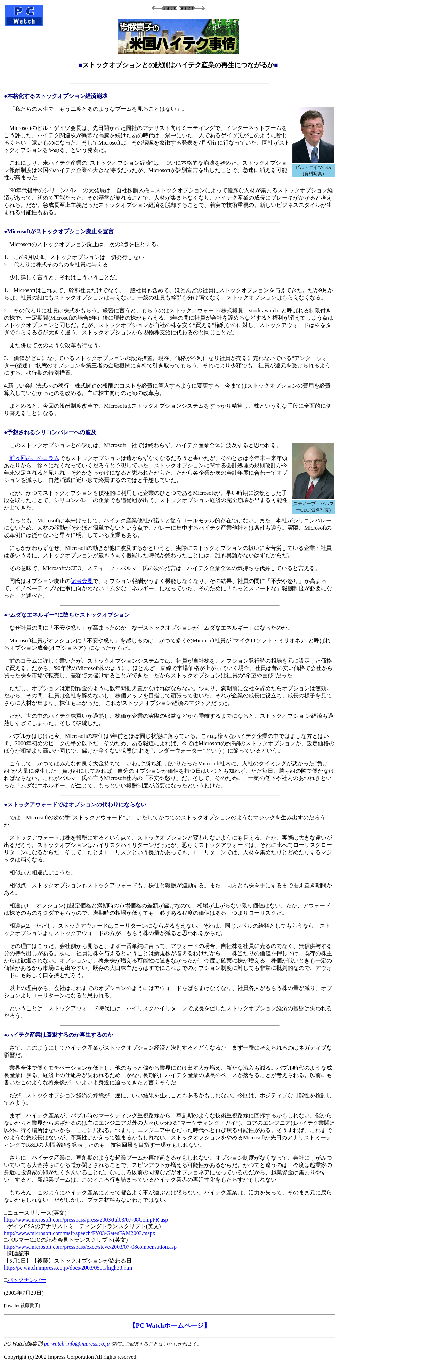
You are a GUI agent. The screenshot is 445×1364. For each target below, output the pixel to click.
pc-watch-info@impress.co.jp (77, 1344)
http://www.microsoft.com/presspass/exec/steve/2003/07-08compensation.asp (90, 1247)
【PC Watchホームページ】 (169, 1325)
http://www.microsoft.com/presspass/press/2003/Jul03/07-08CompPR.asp (86, 1220)
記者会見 (82, 581)
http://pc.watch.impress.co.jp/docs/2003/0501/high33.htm (68, 1268)
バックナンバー (26, 1280)
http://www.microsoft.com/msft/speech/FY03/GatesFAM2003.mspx (79, 1233)
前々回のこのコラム (34, 458)
